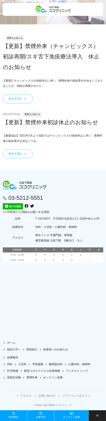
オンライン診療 (71, 415)
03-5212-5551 (23, 198)
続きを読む (18, 98)
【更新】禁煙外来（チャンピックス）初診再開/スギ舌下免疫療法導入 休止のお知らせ (51, 56)
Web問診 (13, 415)
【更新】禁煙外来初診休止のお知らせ (50, 122)
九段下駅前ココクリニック (57, 405)
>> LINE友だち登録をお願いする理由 (26, 211)
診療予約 (41, 415)
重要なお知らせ (15, 38)
